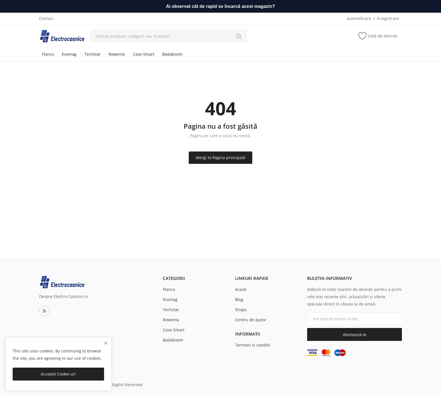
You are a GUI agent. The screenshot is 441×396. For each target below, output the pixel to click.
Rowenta (117, 54)
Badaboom (172, 54)
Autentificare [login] (359, 18)
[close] (105, 343)
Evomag (69, 54)
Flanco (48, 54)
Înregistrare (388, 18)
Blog (239, 299)
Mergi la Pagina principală (220, 157)
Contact (46, 18)
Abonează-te (354, 334)
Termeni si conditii (252, 345)
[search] (239, 36)
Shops (241, 309)
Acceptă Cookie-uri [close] (58, 374)
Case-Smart (143, 54)
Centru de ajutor (250, 319)
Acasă (240, 289)
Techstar (92, 54)
